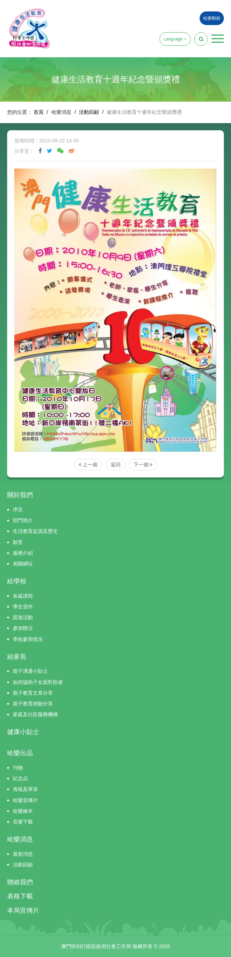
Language (175, 39)
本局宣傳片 (23, 910)
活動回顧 (89, 112)
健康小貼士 (23, 731)
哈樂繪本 (23, 811)
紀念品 (20, 778)
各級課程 (23, 596)
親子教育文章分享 (33, 693)
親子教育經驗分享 (33, 703)
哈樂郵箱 (211, 18)
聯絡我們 (20, 882)
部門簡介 (23, 520)
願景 (18, 542)
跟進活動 (23, 617)
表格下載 (20, 896)
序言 (18, 509)
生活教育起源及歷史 (35, 531)
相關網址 (23, 564)
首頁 (39, 112)
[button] (217, 38)
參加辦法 (23, 628)
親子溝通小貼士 (30, 671)
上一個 (88, 464)
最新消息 (23, 854)
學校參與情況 (28, 639)
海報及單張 (25, 789)
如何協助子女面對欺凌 (38, 682)
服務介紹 (23, 553)
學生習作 (23, 606)
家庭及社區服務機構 (35, 714)
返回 (116, 464)
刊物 (18, 768)
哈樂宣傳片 (25, 800)
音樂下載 (23, 822)
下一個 (143, 464)
